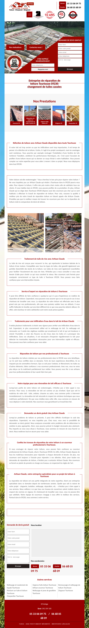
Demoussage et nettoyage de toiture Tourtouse (69, 586)
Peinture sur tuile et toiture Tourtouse (17, 591)
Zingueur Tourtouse (65, 590)
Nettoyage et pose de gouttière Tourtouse (44, 591)
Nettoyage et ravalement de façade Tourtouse (17, 586)
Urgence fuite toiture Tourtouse (44, 585)
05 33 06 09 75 (74, 3)
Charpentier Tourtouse (15, 596)
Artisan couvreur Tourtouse (43, 588)
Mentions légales (61, 624)
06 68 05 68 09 (74, 7)
